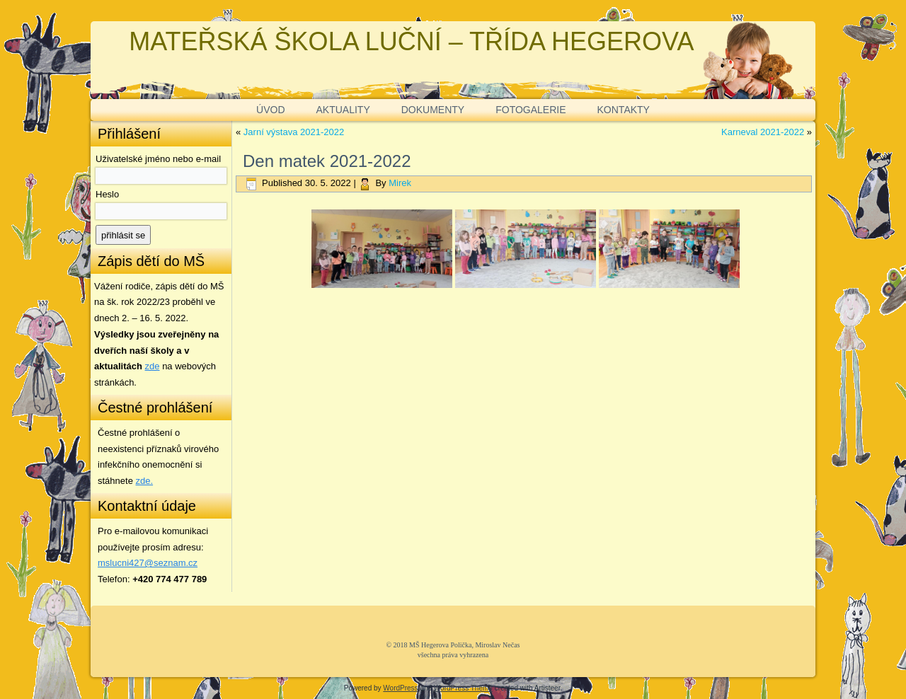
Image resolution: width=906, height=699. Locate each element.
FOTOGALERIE (530, 109)
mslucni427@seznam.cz (147, 563)
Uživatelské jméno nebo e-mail (158, 159)
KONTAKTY (623, 109)
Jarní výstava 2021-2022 (293, 132)
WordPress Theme (463, 688)
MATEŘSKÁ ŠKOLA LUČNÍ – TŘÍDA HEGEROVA (411, 41)
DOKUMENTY (432, 109)
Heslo (107, 194)
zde (152, 366)
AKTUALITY (343, 109)
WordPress (400, 688)
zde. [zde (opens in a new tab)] (145, 480)
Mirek (400, 183)
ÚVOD (270, 109)
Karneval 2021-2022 (762, 132)
